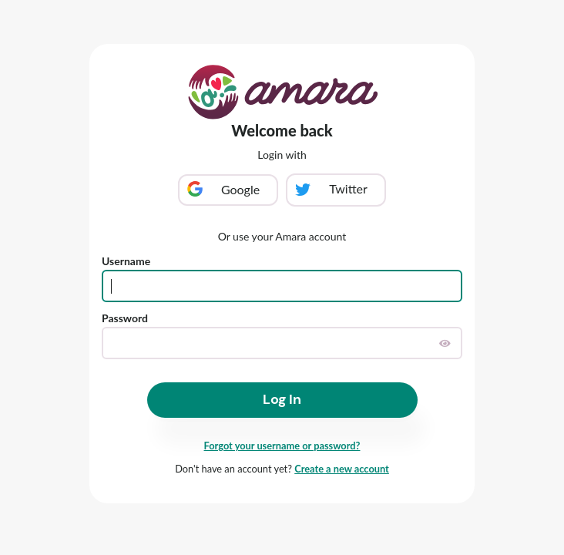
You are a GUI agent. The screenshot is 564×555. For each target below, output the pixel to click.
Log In (282, 399)
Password (125, 318)
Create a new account (341, 468)
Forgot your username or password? (282, 445)
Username (126, 260)
